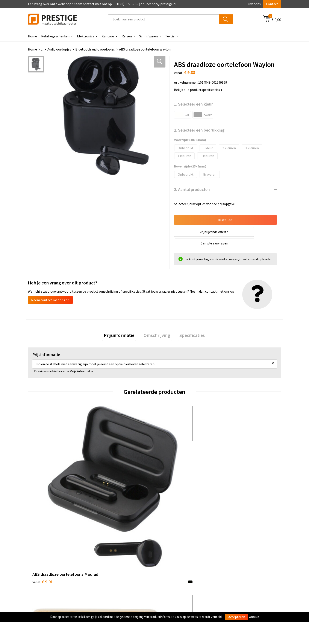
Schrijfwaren (148, 36)
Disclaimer (230, 557)
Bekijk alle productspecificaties (198, 90)
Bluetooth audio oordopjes (95, 49)
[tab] (122, 324)
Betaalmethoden (172, 544)
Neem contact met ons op (50, 288)
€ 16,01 (107, 472)
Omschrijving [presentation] (157, 325)
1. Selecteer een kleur (193, 104)
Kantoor (108, 36)
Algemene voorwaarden (240, 537)
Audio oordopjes (59, 49)
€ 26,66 (170, 472)
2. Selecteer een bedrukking (199, 130)
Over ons (254, 4)
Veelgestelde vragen (112, 544)
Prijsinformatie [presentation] (122, 325)
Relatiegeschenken (55, 36)
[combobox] (163, 19)
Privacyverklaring (235, 550)
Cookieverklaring (235, 544)
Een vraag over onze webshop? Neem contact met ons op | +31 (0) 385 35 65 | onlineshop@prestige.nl (102, 4)
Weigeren (254, 616)
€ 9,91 (42, 472)
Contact (272, 4)
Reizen (127, 36)
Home (32, 36)
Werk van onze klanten (113, 550)
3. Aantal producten (192, 189)
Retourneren (169, 550)
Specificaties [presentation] (189, 325)
